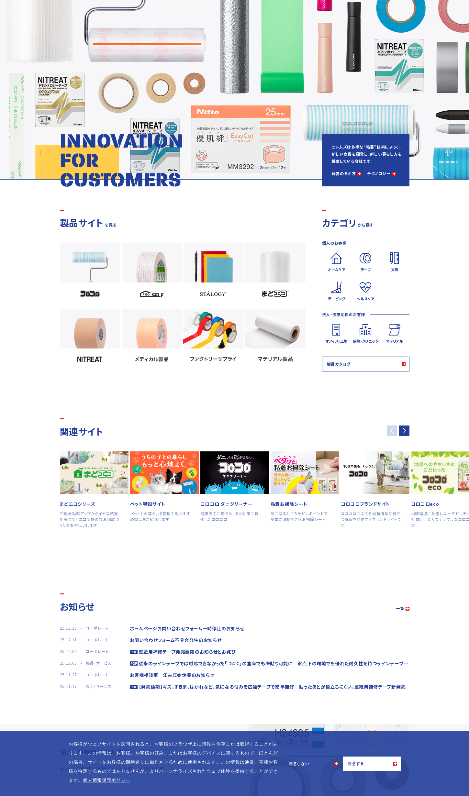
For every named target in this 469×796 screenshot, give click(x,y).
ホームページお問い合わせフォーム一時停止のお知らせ (187, 628)
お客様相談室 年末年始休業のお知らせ (172, 675)
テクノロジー (378, 173)
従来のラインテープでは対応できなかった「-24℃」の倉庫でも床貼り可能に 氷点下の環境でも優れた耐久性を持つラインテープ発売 (276, 663)
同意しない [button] (299, 763)
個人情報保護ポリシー (106, 780)
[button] (404, 431)
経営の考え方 (344, 173)
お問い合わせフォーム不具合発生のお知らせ (176, 640)
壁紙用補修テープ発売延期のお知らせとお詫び (187, 651)
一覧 (400, 608)
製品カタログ (339, 364)
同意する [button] (356, 763)
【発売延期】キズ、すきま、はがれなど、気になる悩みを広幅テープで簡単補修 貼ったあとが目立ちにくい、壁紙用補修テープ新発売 (272, 686)
